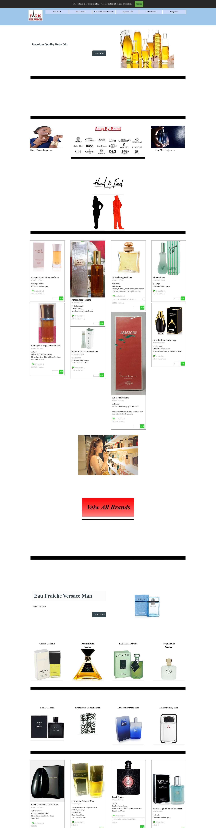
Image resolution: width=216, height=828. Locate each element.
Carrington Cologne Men (83, 801)
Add (101, 323)
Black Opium (118, 797)
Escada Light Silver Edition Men (167, 808)
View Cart (57, 12)
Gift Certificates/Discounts (104, 12)
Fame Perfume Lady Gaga (164, 340)
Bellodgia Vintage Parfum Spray (45, 345)
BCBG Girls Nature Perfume (85, 351)
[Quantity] (96, 323)
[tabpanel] (108, 78)
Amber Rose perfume (81, 300)
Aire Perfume (159, 277)
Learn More (99, 53)
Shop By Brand (108, 128)
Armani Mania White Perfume (45, 277)
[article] (87, 284)
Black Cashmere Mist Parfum (44, 804)
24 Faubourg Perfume (122, 277)
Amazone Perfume (120, 397)
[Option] (128, 299)
